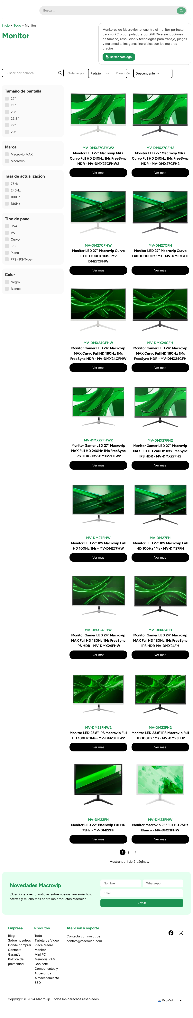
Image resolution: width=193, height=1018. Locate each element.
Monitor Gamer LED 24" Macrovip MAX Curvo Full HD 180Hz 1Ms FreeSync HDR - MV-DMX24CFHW (98, 353)
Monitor (40, 950)
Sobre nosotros (19, 940)
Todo (17, 25)
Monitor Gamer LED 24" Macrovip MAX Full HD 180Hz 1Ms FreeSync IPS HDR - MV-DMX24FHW (98, 640)
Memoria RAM (45, 959)
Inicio (6, 25)
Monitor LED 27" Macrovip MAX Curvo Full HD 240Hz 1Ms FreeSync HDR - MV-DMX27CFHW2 (98, 158)
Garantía (14, 954)
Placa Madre (44, 945)
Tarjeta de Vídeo (47, 940)
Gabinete (41, 964)
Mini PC (40, 954)
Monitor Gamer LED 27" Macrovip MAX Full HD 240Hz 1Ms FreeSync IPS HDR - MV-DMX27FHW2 (98, 450)
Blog (11, 936)
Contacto (15, 950)
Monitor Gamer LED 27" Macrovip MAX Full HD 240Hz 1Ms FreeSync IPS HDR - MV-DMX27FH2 (160, 451)
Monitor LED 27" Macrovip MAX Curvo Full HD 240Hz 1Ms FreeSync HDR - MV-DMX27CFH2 (160, 158)
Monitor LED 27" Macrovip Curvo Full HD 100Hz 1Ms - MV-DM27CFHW (98, 256)
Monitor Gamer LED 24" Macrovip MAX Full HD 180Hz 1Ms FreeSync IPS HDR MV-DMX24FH (160, 640)
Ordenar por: (77, 73)
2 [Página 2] (128, 852)
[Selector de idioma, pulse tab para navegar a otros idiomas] (170, 1000)
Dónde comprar (19, 945)
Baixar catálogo (119, 57)
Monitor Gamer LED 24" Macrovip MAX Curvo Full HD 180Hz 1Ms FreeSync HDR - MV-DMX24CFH (160, 353)
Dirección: (140, 73)
